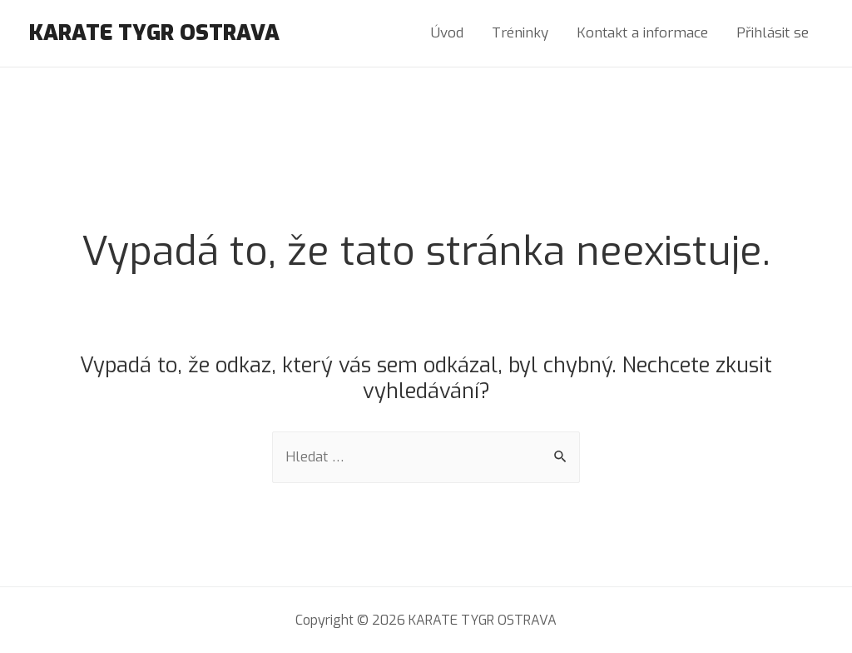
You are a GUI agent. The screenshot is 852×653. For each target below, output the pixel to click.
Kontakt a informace (642, 32)
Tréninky (520, 32)
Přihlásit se (772, 32)
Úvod (447, 32)
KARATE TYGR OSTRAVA (154, 32)
